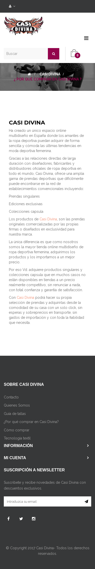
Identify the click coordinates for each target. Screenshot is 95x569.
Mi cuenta (15, 458)
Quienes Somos (17, 405)
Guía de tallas (15, 414)
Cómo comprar (16, 430)
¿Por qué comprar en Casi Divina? (31, 422)
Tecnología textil (17, 438)
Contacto (11, 397)
